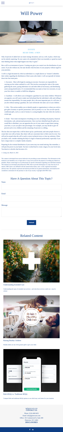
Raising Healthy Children (12, 340)
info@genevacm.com (33, 415)
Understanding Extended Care (13, 285)
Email (3, 194)
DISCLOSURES (31, 422)
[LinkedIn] (33, 429)
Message (4, 205)
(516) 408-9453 (34, 413)
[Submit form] (31, 222)
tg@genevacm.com (31, 408)
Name (3, 182)
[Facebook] (30, 429)
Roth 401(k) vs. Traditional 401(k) (15, 394)
